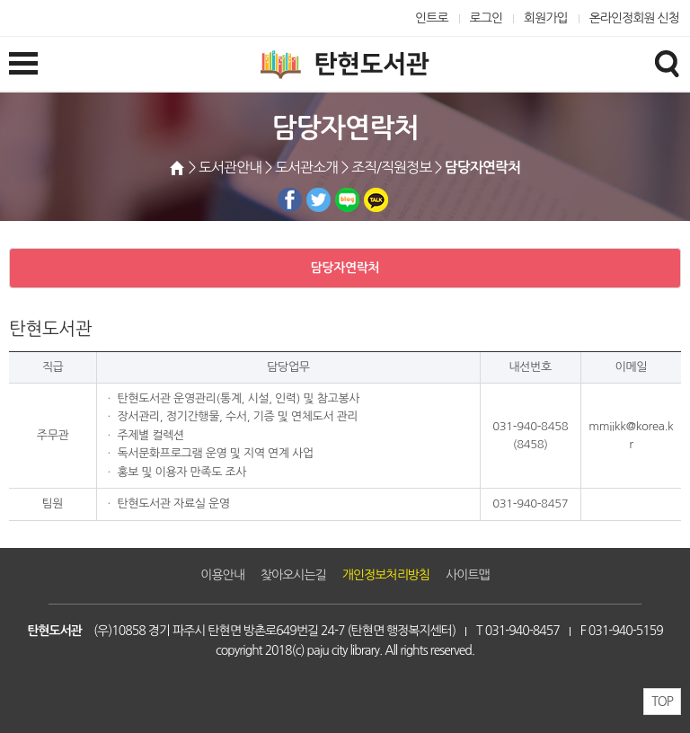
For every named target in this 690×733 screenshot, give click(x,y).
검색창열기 (666, 63)
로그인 (486, 18)
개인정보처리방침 (385, 575)
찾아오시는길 (293, 575)
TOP (662, 701)
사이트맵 (468, 575)
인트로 (431, 18)
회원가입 (546, 18)
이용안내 (222, 575)
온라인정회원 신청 (634, 18)
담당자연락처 (345, 267)
